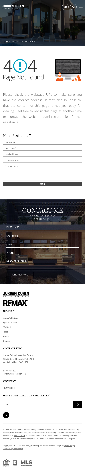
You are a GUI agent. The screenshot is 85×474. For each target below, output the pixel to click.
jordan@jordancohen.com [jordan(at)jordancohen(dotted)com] (14, 374)
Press (5, 332)
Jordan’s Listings (10, 318)
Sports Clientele (10, 322)
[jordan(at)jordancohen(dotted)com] (65, 7)
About (6, 336)
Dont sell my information (13, 448)
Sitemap (34, 445)
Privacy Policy (24, 445)
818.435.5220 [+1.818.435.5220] (9, 370)
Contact (6, 341)
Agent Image (69, 445)
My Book (7, 327)
